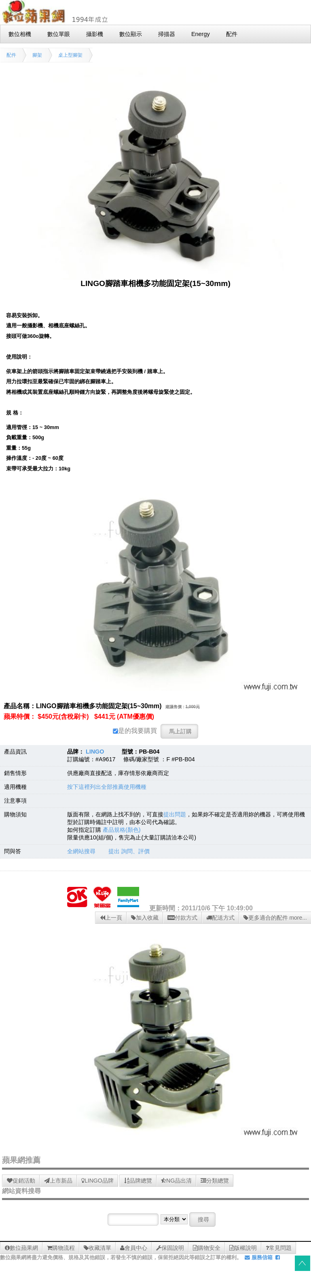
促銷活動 (21, 1180)
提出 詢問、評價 (129, 851)
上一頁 (111, 917)
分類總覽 (215, 1180)
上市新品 (58, 1180)
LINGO (95, 751)
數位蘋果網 (21, 1248)
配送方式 (220, 917)
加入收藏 (145, 917)
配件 (11, 55)
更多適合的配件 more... (275, 917)
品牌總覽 (138, 1180)
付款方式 (182, 917)
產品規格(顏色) (122, 830)
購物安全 (206, 1248)
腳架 (37, 55)
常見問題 (279, 1248)
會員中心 (133, 1248)
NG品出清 (176, 1180)
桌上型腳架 (70, 55)
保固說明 (170, 1248)
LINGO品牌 (97, 1180)
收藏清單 (97, 1248)
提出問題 (174, 814)
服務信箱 (259, 1257)
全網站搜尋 (81, 851)
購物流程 (61, 1248)
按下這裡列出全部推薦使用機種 (106, 787)
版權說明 (243, 1248)
